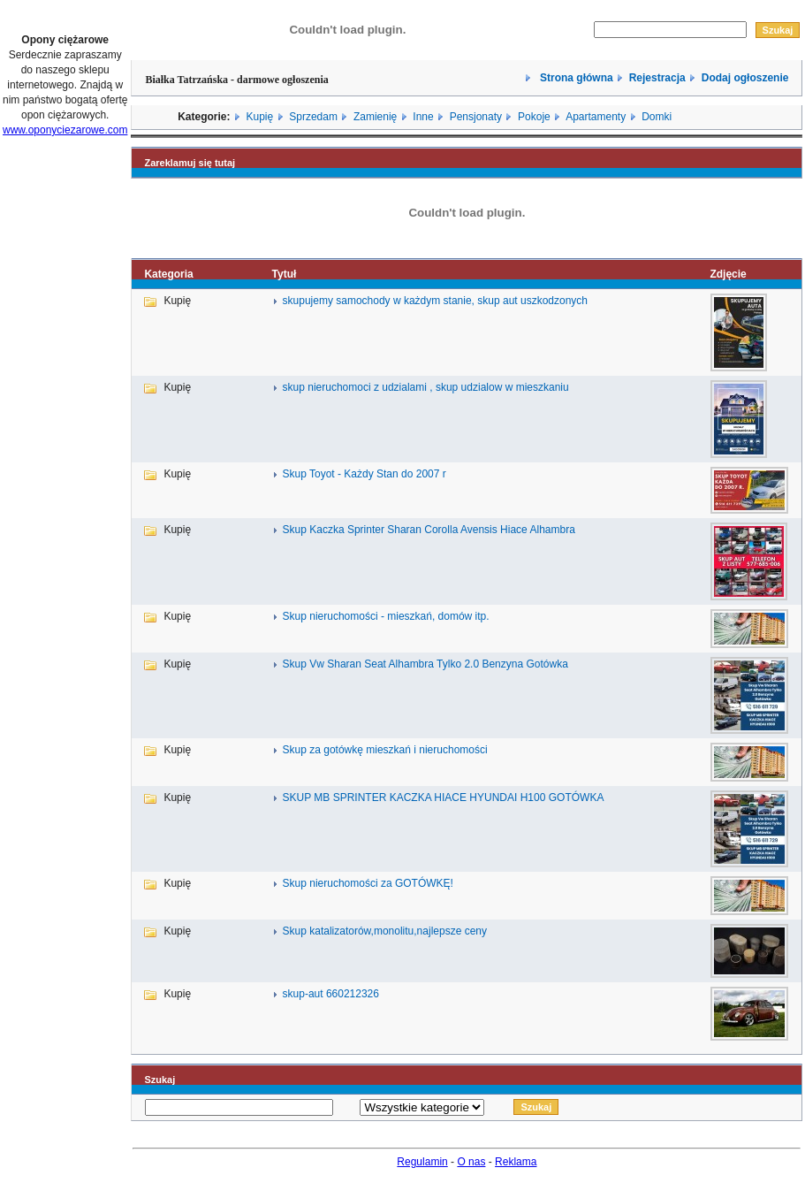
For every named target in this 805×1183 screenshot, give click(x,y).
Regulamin (422, 1162)
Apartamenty (596, 117)
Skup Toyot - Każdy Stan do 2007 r (364, 474)
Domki (657, 117)
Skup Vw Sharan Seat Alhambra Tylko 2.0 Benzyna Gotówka (425, 664)
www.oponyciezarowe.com (65, 130)
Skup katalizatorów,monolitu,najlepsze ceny (385, 931)
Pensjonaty (476, 117)
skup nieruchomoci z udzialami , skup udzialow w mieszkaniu (426, 387)
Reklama (515, 1162)
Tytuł (284, 274)
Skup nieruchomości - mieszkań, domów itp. (386, 616)
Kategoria (168, 274)
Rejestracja (657, 78)
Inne (423, 117)
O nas (471, 1162)
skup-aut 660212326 (331, 994)
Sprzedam (313, 117)
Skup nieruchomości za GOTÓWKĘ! (368, 883)
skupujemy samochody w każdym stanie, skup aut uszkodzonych (436, 300)
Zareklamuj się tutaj (189, 162)
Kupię (259, 117)
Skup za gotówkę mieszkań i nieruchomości (385, 750)
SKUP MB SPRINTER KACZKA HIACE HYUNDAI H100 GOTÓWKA (443, 797)
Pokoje (534, 117)
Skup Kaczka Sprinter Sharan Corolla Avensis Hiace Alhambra (429, 529)
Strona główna (575, 78)
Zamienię (375, 117)
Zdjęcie (728, 274)
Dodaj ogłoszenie (745, 78)
